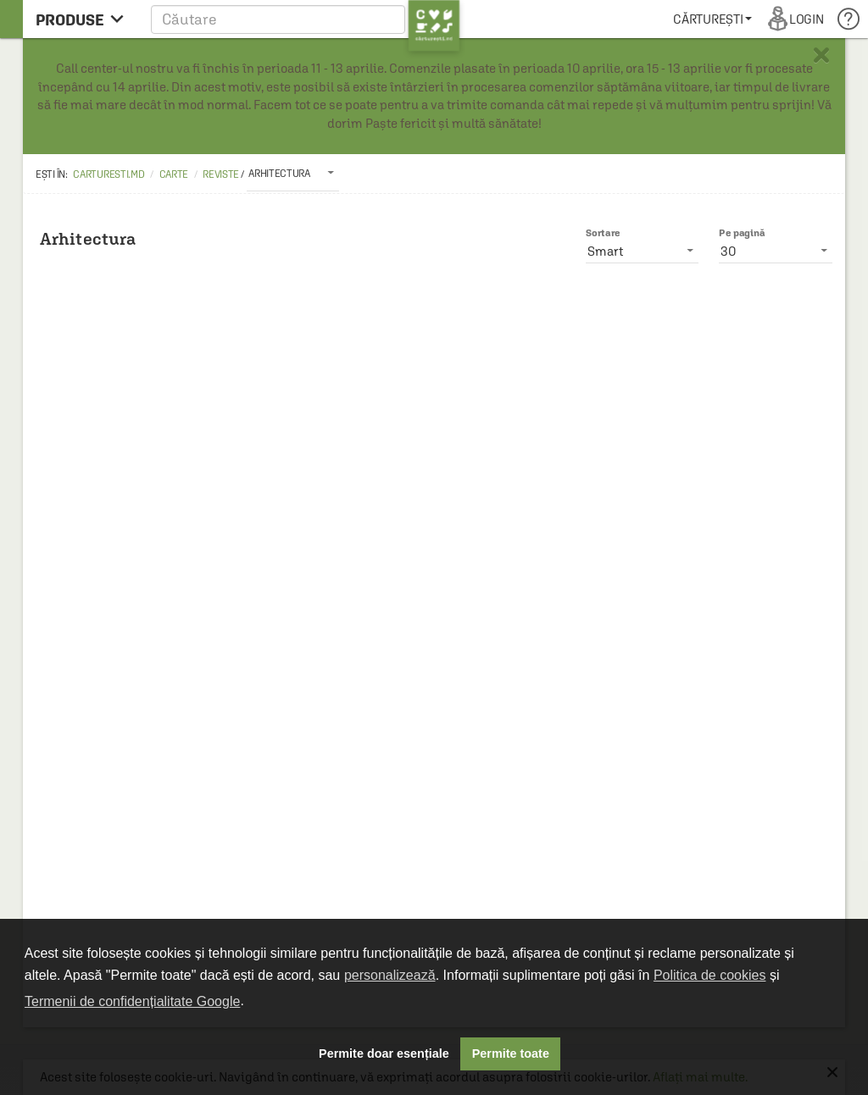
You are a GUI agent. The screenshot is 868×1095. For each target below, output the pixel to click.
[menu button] (84, 19)
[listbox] (293, 172)
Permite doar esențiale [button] (384, 1053)
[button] (305, 19)
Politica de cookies (710, 975)
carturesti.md (108, 174)
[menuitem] (712, 19)
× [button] (821, 55)
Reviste (221, 174)
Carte (174, 174)
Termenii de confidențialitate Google (132, 1001)
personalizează (390, 975)
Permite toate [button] (510, 1053)
